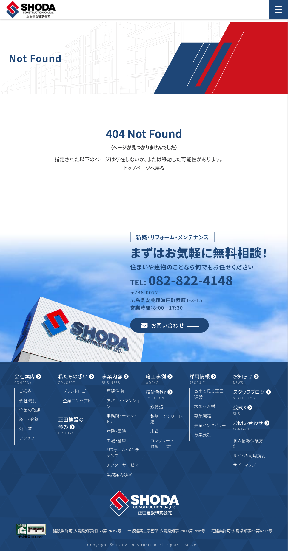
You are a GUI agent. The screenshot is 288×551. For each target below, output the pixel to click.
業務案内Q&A (120, 474)
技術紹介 (166, 394)
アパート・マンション (123, 403)
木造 (154, 431)
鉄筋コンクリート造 (166, 419)
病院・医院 (116, 431)
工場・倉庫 (116, 440)
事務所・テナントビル (122, 419)
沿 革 (25, 429)
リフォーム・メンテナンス (123, 453)
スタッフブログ (253, 394)
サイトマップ (244, 465)
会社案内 (34, 379)
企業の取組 (30, 410)
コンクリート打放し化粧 (161, 443)
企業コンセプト (77, 400)
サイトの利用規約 (249, 456)
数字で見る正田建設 (209, 394)
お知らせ (253, 379)
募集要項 (202, 434)
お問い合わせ (170, 325)
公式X (253, 410)
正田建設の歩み (78, 426)
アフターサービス (122, 465)
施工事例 (166, 379)
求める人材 (204, 406)
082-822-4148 (190, 280)
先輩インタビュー (210, 425)
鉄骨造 (157, 406)
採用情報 (209, 379)
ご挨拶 (25, 391)
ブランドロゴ (74, 391)
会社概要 (27, 400)
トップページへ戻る (144, 167)
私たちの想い (78, 379)
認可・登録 (29, 419)
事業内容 (122, 379)
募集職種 (202, 416)
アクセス (27, 438)
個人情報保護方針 (248, 443)
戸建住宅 (115, 391)
